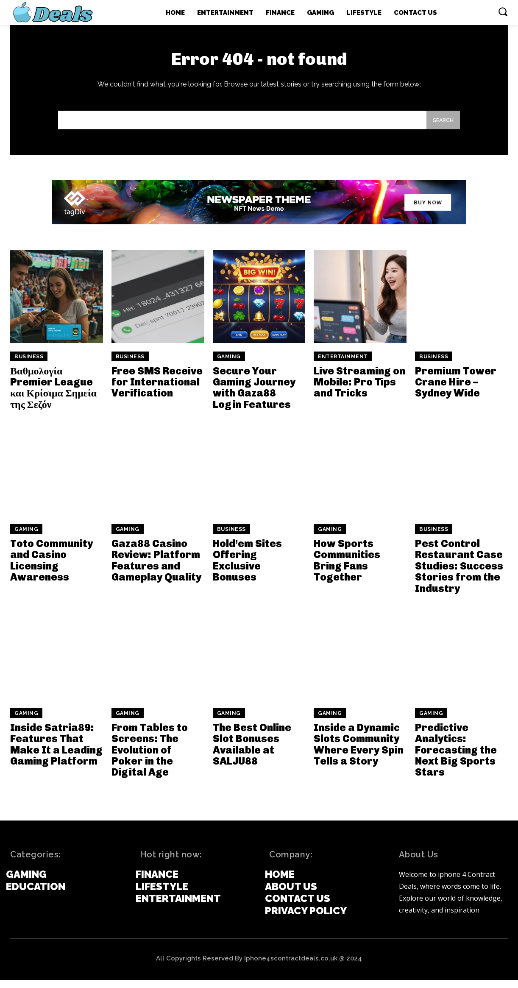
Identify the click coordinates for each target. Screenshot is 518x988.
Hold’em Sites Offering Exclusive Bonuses (247, 568)
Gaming (229, 365)
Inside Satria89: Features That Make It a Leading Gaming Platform (56, 752)
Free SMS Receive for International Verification (157, 390)
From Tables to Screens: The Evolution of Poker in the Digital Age (149, 758)
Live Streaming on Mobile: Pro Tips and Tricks (359, 390)
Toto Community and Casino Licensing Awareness (51, 568)
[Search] (441, 127)
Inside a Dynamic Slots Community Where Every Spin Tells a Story (359, 752)
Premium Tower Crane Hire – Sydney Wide (455, 390)
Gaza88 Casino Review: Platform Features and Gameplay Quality (156, 568)
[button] (503, 11)
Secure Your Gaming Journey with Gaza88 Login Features (254, 396)
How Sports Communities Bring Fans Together (347, 568)
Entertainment (343, 365)
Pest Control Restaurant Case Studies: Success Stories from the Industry (459, 574)
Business (28, 365)
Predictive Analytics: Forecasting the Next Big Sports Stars (456, 758)
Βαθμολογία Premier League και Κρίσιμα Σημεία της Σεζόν (53, 396)
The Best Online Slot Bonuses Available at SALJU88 (252, 752)
